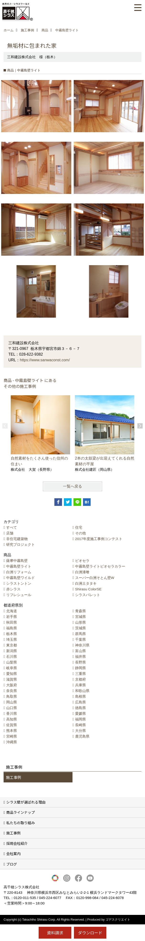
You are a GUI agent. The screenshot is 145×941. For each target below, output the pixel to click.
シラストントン (18, 583)
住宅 (78, 527)
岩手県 (11, 617)
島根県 (80, 696)
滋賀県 (11, 679)
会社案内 (13, 853)
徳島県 (80, 708)
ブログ (11, 863)
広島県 (80, 702)
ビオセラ (82, 561)
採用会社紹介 (17, 843)
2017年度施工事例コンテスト (98, 539)
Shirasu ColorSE (88, 589)
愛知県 (11, 674)
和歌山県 (82, 691)
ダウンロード (90, 933)
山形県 (80, 622)
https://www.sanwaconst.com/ (45, 360)
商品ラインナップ (20, 812)
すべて (11, 527)
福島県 (11, 628)
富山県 (80, 651)
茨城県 (80, 628)
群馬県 (80, 634)
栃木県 (11, 634)
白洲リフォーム (18, 572)
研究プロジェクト (20, 544)
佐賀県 (11, 725)
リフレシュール (18, 595)
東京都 (11, 645)
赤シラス (13, 589)
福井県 (80, 656)
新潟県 (11, 651)
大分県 (80, 731)
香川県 (11, 713)
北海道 (11, 611)
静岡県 (80, 668)
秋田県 (11, 622)
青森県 (80, 611)
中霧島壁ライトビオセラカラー (100, 566)
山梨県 (11, 662)
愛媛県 (80, 713)
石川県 (11, 656)
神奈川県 (82, 645)
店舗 (9, 533)
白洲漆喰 (82, 572)
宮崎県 (11, 736)
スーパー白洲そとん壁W (94, 578)
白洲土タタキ (86, 583)
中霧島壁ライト (18, 566)
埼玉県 (11, 639)
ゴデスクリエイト (117, 919)
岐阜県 (11, 668)
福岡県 (80, 719)
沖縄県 (11, 742)
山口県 (11, 708)
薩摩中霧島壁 (17, 561)
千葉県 (80, 639)
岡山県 (11, 702)
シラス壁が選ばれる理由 (26, 802)
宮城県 (80, 617)
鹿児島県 (82, 736)
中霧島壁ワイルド (20, 578)
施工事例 (13, 777)
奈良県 (11, 691)
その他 (80, 533)
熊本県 (11, 731)
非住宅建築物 (17, 539)
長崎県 (80, 725)
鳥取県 (11, 696)
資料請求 (55, 933)
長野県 (80, 662)
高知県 (11, 719)
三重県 (80, 674)
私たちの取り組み (20, 822)
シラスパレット (87, 595)
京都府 (80, 679)
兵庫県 (80, 685)
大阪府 (11, 685)
